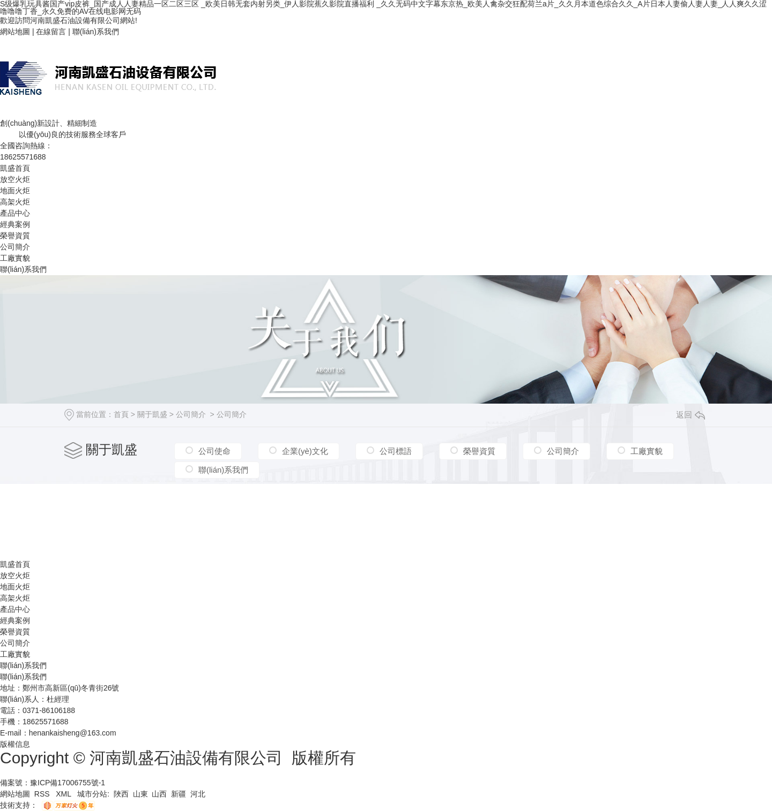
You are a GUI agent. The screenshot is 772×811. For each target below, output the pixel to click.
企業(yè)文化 (305, 451)
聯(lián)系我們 (95, 31)
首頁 (121, 414)
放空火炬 (15, 179)
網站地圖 (15, 31)
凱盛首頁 (15, 168)
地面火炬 (15, 190)
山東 (140, 794)
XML (64, 794)
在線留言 (51, 31)
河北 (197, 794)
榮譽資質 (15, 235)
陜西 (121, 794)
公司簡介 (15, 246)
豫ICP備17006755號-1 (67, 782)
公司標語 (396, 451)
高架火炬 (15, 202)
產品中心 (15, 213)
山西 (159, 794)
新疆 (178, 794)
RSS (43, 794)
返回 (690, 414)
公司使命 (214, 451)
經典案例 (15, 224)
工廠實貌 (15, 258)
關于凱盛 (152, 414)
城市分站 (92, 794)
